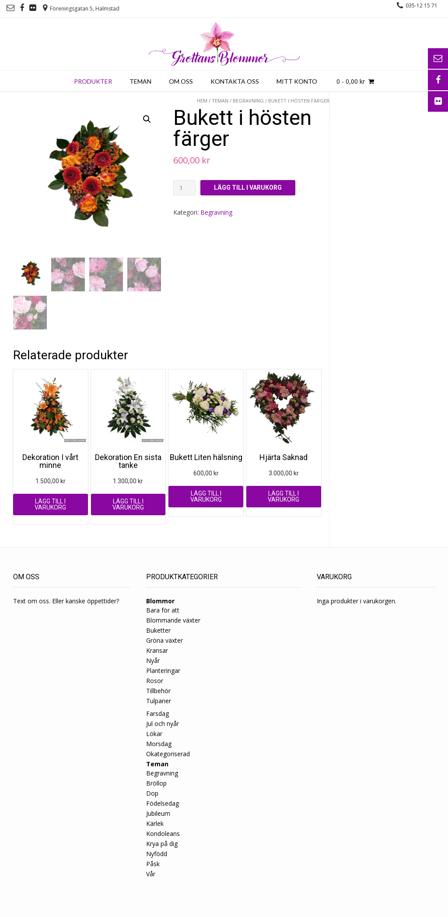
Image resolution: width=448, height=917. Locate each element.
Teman (140, 81)
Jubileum (158, 813)
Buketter (158, 630)
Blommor (160, 601)
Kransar (157, 650)
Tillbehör (158, 691)
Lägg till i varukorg (248, 187)
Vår (150, 874)
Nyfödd (156, 854)
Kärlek (155, 823)
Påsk (153, 864)
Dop (152, 793)
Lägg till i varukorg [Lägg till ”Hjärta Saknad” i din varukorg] (283, 496)
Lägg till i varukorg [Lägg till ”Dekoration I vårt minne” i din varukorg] (50, 504)
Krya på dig (162, 843)
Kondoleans (163, 833)
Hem (202, 100)
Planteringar (163, 670)
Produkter (93, 81)
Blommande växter (173, 620)
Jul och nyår (162, 723)
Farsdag (157, 713)
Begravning (248, 100)
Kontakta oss (234, 81)
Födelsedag (162, 803)
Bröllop (156, 783)
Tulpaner (158, 701)
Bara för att (162, 610)
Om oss (181, 81)
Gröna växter (164, 640)
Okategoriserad (168, 754)
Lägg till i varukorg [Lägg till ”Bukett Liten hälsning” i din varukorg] (206, 496)
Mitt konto (296, 81)
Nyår (153, 660)
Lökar (154, 733)
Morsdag (159, 744)
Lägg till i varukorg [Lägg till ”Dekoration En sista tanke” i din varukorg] (128, 504)
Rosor (154, 680)
